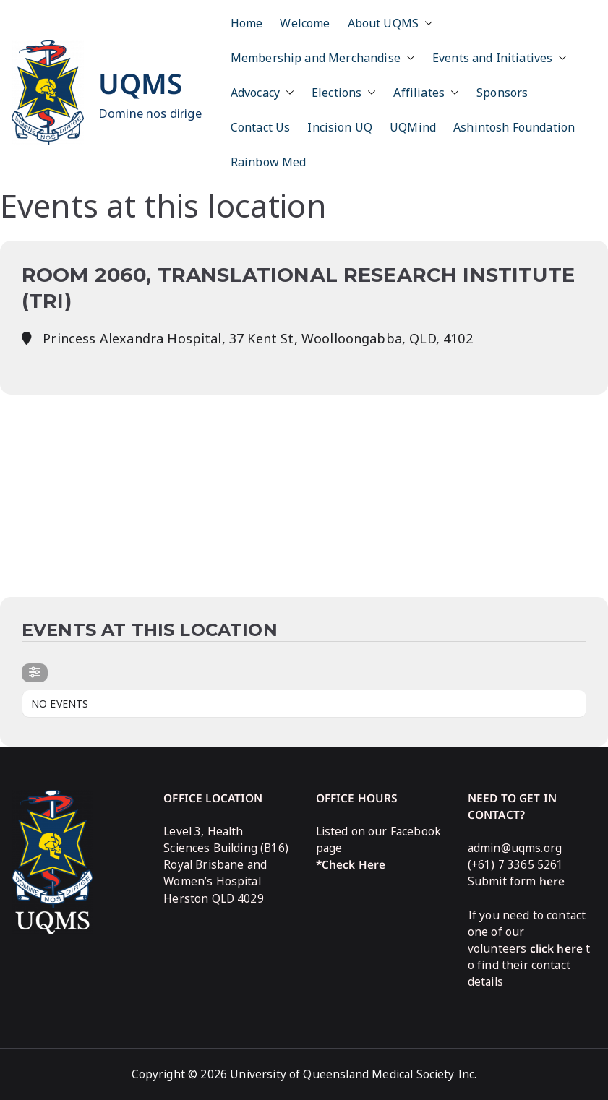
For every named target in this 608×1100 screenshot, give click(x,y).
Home (247, 23)
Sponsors (502, 92)
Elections (344, 92)
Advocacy (262, 92)
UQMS (140, 83)
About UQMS (391, 23)
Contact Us (261, 127)
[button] (426, 23)
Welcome (305, 23)
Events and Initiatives (500, 57)
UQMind (413, 127)
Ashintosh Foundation (514, 127)
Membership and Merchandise (323, 57)
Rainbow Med (269, 162)
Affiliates (426, 92)
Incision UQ (339, 127)
